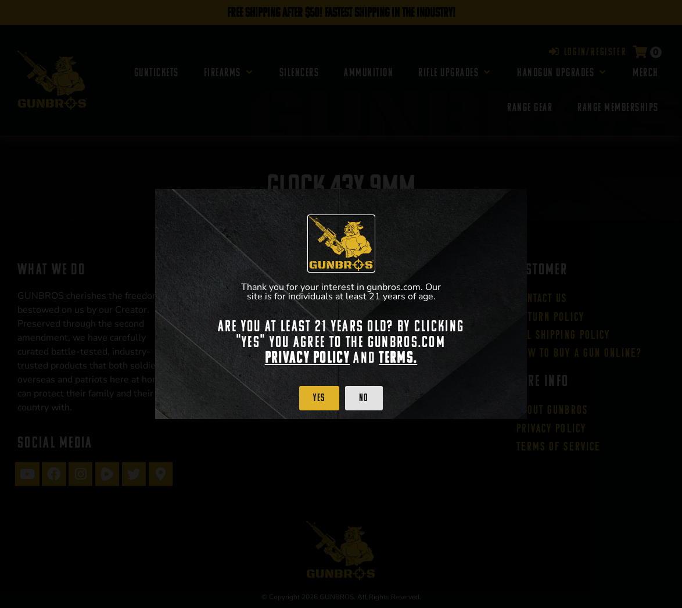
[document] (341, 304)
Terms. (398, 357)
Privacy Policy (307, 357)
